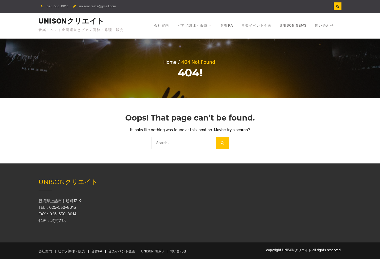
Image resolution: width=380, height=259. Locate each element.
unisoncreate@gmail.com (97, 6)
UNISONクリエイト (71, 21)
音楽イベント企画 (256, 26)
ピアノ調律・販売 (192, 26)
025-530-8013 (57, 6)
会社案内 (161, 26)
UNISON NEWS (293, 26)
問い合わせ (324, 26)
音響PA (227, 26)
